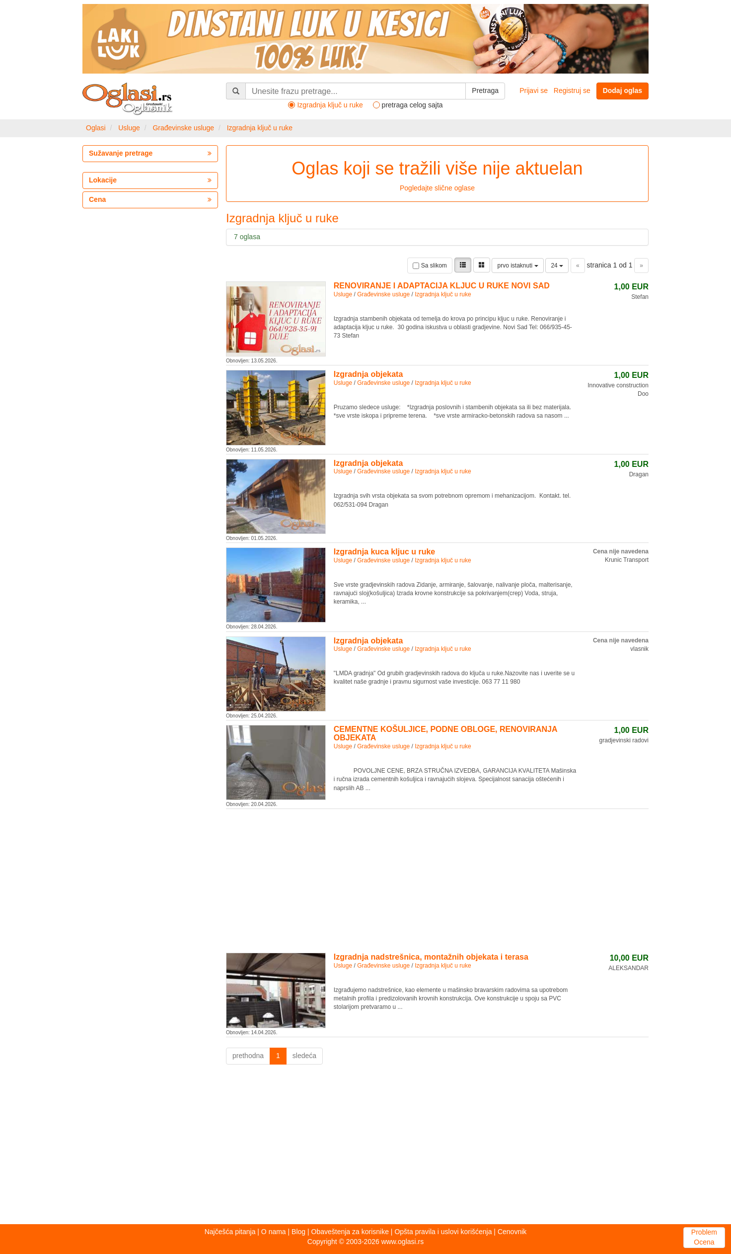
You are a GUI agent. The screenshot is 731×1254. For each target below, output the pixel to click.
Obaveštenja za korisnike (350, 1232)
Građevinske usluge (183, 128)
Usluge (129, 128)
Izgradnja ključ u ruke (259, 128)
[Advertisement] (437, 879)
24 (557, 265)
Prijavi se (533, 90)
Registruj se (572, 90)
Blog (298, 1232)
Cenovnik (512, 1232)
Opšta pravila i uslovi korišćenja (443, 1232)
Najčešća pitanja (230, 1232)
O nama (273, 1232)
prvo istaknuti (517, 265)
